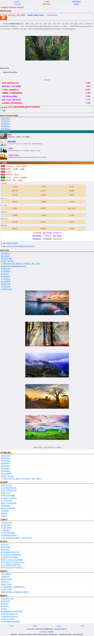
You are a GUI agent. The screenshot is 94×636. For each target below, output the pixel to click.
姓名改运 (16, 174)
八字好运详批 (47, 239)
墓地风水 (13, 7)
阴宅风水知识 (5, 550)
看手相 (20, 180)
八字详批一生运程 (13, 155)
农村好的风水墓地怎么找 (9, 614)
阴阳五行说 (5, 582)
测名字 (15, 180)
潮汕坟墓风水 (5, 256)
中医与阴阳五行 (6, 574)
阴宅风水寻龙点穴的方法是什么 (12, 567)
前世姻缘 (8, 169)
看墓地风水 (5, 604)
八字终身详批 (37, 233)
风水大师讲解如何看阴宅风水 (11, 565)
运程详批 (14, 195)
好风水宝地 (5, 274)
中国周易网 (5, 511)
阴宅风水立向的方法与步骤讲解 (12, 560)
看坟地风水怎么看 (7, 599)
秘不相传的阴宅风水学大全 (10, 552)
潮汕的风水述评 (6, 258)
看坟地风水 (5, 606)
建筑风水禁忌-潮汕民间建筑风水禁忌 (13, 266)
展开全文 (47, 80)
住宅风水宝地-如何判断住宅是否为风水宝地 (20, 246)
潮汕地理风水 (5, 129)
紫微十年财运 (71, 208)
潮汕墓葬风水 (5, 253)
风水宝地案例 (5, 281)
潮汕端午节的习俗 (7, 261)
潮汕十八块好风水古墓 (8, 503)
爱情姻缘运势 (57, 233)
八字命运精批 (9, 166)
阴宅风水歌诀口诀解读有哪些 (11, 555)
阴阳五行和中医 (6, 579)
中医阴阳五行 (5, 577)
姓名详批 (24, 166)
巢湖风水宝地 (5, 493)
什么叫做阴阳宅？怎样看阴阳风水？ (13, 587)
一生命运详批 (17, 4)
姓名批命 (43, 208)
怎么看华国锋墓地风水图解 (10, 622)
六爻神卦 (71, 228)
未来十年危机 (12, 141)
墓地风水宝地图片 (12, 243)
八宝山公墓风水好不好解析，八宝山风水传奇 (16, 538)
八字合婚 (8, 171)
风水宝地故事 (5, 276)
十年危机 (17, 166)
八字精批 (10, 148)
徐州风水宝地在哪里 (8, 495)
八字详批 (71, 201)
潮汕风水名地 (5, 119)
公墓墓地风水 (5, 530)
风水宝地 (20, 7)
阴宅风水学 (5, 544)
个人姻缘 (71, 215)
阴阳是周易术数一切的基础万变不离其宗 (15, 592)
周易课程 (4, 513)
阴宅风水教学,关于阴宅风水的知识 (13, 562)
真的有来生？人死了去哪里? (16, 15)
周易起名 (4, 516)
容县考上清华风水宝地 (8, 490)
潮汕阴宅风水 (5, 121)
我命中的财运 (37, 236)
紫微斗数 (71, 195)
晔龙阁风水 (5, 7)
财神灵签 (8, 180)
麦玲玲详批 (9, 174)
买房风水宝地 (5, 269)
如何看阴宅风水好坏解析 (9, 557)
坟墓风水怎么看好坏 (8, 619)
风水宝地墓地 (5, 271)
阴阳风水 (35, 625)
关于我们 (43, 632)
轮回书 (10, 134)
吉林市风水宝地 (6, 485)
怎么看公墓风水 (6, 528)
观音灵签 (14, 228)
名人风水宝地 (5, 279)
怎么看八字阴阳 (6, 589)
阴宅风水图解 (5, 547)
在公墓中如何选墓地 (8, 533)
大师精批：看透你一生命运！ (36, 15)
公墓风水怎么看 (6, 522)
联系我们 (51, 632)
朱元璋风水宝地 (6, 289)
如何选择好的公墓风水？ (9, 535)
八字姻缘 (21, 169)
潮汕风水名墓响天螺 (8, 508)
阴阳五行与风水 (6, 584)
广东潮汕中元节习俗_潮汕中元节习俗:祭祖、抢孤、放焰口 (21, 264)
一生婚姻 (15, 169)
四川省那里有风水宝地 (8, 488)
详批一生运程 (57, 236)
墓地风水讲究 (5, 601)
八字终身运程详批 (52, 15)
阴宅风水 (12, 625)
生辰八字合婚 (47, 233)
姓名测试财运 (37, 239)
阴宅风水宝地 (5, 284)
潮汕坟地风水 (5, 124)
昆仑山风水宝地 (6, 501)
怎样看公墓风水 (6, 525)
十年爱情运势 (47, 236)
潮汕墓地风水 (5, 126)
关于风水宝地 (5, 287)
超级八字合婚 (57, 239)
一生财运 (14, 208)
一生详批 (15, 177)
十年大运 (8, 177)
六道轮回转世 (23, 177)
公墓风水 (82, 625)
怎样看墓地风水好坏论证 (9, 616)
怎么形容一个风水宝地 (8, 498)
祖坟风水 (4, 609)
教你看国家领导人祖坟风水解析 (12, 611)
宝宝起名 (43, 221)
